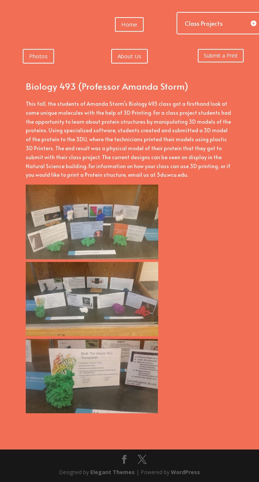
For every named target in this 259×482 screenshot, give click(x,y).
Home (129, 24)
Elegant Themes (112, 472)
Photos (38, 56)
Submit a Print (221, 55)
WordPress (185, 472)
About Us (129, 56)
